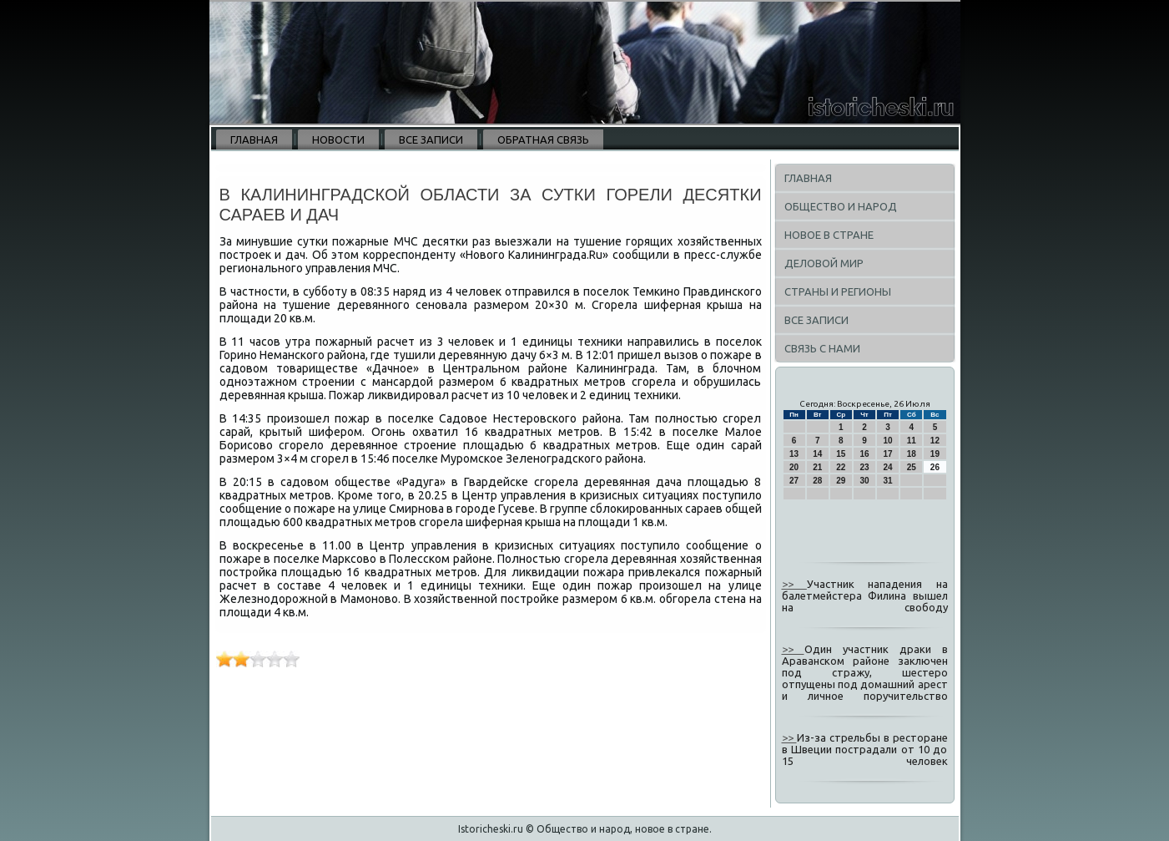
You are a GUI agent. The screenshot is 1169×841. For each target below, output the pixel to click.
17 (888, 453)
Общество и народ (840, 206)
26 (935, 467)
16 (864, 453)
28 (817, 480)
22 (840, 467)
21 (817, 467)
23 (864, 467)
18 (911, 453)
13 (794, 453)
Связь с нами (822, 348)
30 (864, 480)
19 (935, 453)
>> (794, 584)
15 (840, 453)
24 (888, 467)
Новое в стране (829, 235)
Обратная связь (543, 139)
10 (888, 440)
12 (935, 440)
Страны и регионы (837, 291)
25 (911, 467)
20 (794, 467)
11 (911, 440)
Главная (254, 139)
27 (794, 480)
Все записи (431, 139)
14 (817, 453)
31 (888, 480)
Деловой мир (824, 263)
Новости (338, 139)
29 (840, 480)
